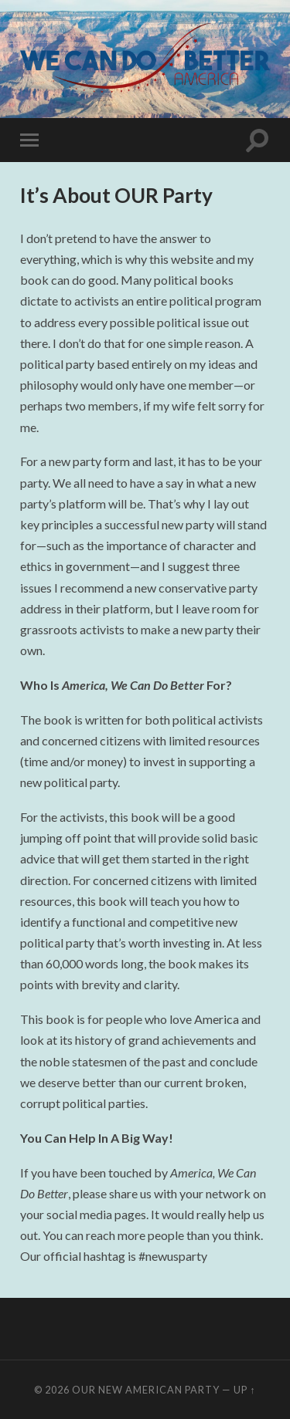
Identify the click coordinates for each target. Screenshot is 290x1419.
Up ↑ (244, 1390)
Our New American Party (146, 1390)
